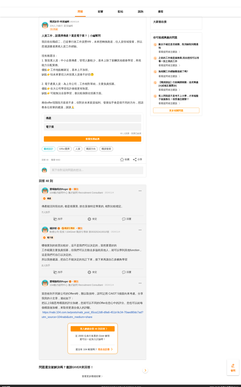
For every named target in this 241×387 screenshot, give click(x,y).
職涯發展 (106, 149)
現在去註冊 (104, 349)
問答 (80, 11)
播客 (160, 11)
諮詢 (140, 11)
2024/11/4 (74, 22)
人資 (77, 149)
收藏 (127, 159)
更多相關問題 (176, 110)
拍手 (60, 219)
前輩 (100, 11)
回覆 (129, 219)
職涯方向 (91, 149)
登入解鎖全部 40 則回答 (92, 328)
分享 (139, 159)
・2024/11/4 (108, 192)
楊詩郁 (53, 228)
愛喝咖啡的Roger (59, 189)
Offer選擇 (64, 149)
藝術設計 (48, 149)
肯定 (94, 219)
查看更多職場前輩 (91, 376)
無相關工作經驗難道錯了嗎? (173, 71)
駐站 (120, 11)
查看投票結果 (93, 139)
